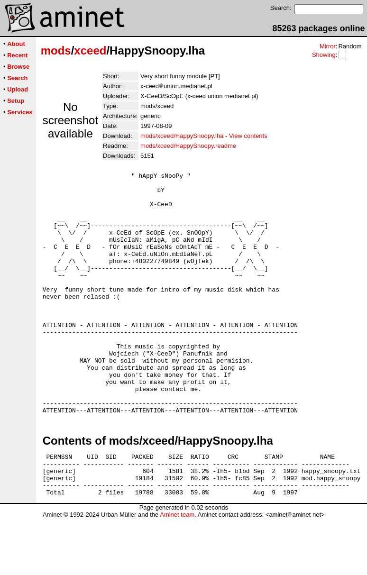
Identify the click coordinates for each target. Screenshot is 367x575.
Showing (324, 54)
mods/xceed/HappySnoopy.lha (181, 135)
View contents (248, 135)
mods (56, 50)
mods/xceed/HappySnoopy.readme (188, 145)
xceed (90, 50)
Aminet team (177, 571)
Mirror (328, 46)
